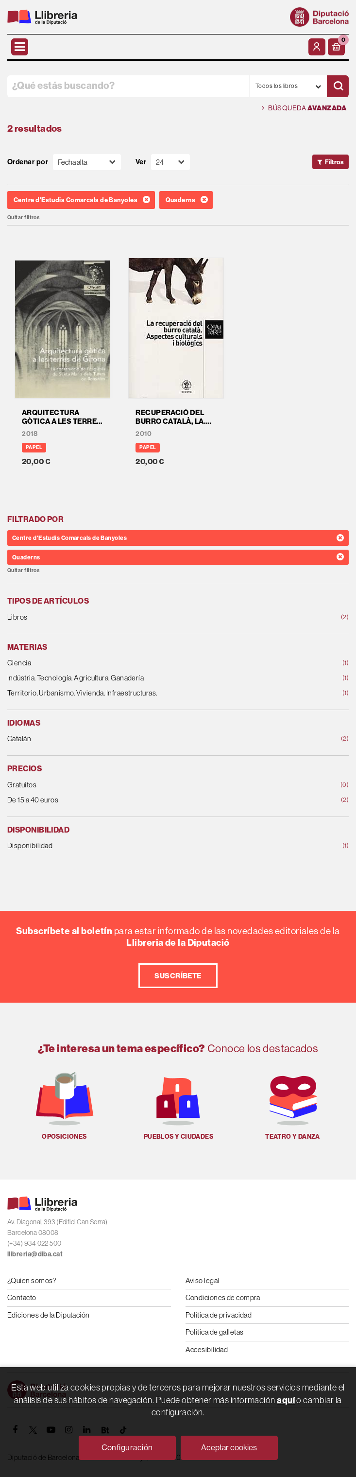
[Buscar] (338, 86)
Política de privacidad (219, 1315)
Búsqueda (304, 108)
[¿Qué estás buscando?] (128, 86)
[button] (336, 46)
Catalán (147, 739)
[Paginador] (170, 162)
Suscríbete (178, 975)
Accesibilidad (207, 1349)
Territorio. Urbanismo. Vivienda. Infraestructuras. (147, 693)
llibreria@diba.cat (35, 1254)
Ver (141, 162)
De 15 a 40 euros (147, 800)
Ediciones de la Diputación (48, 1315)
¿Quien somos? (31, 1280)
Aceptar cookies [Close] (229, 1447)
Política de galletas (215, 1332)
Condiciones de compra (223, 1297)
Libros (147, 617)
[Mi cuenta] (316, 46)
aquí (286, 1400)
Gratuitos (147, 785)
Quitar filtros (23, 217)
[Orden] (87, 162)
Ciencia (147, 663)
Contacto (21, 1297)
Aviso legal (203, 1280)
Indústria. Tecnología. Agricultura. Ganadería (147, 678)
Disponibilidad (147, 845)
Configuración (127, 1447)
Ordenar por (27, 162)
